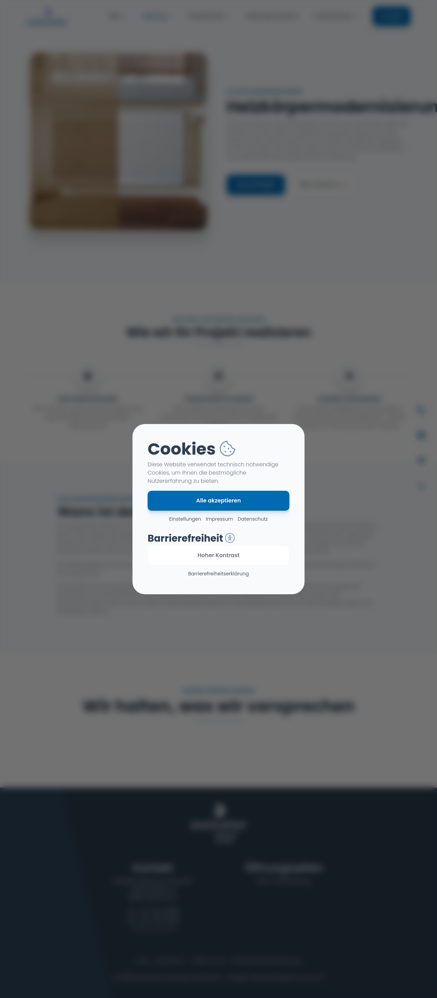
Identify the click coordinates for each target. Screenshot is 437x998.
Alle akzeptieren (218, 501)
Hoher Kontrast (218, 555)
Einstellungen (185, 519)
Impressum (219, 519)
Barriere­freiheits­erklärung (218, 573)
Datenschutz (253, 519)
